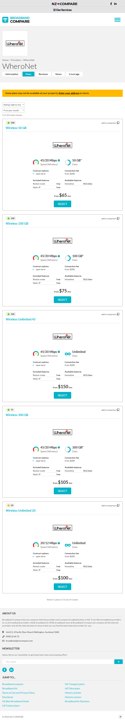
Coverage (74, 74)
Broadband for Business (77, 701)
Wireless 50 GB (16, 128)
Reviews (43, 74)
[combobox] (13, 104)
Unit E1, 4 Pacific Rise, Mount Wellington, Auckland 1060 (30, 632)
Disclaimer (7, 697)
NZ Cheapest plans (75, 684)
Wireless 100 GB (17, 223)
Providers (16, 60)
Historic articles (73, 692)
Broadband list (9, 688)
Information (11, 74)
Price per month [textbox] (11, 110)
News (58, 74)
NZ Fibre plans (72, 688)
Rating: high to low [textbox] (12, 104)
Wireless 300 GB (17, 415)
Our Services (62, 10)
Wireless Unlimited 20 (21, 510)
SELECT (62, 203)
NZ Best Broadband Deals (15, 701)
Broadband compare (12, 684)
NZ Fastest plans (11, 705)
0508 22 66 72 (10, 636)
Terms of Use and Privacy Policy (18, 692)
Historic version (73, 697)
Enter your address (69, 93)
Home (5, 60)
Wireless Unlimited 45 (21, 319)
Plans (28, 74)
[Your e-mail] (58, 661)
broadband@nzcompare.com (17, 640)
